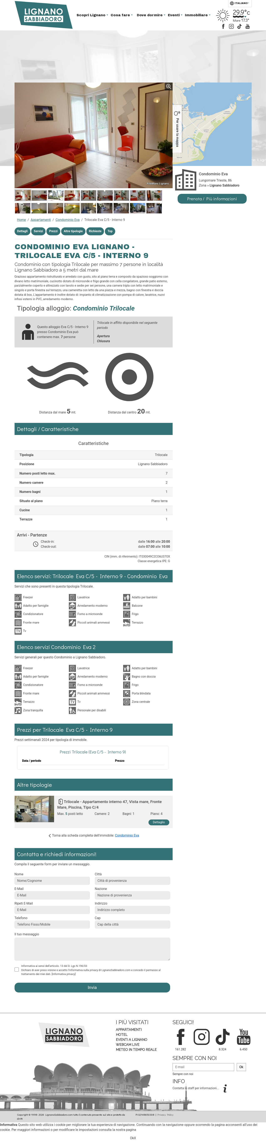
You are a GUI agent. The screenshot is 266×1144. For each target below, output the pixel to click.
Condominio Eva (68, 220)
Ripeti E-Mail (24, 903)
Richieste (95, 231)
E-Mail (19, 889)
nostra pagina (126, 1130)
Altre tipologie (73, 231)
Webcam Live (127, 1045)
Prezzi (53, 231)
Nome (19, 874)
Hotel (121, 1035)
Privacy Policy (165, 1114)
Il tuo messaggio (27, 934)
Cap (98, 918)
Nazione (101, 889)
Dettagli (22, 231)
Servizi (38, 231)
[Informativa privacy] (64, 974)
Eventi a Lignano (131, 1040)
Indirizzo (101, 903)
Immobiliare (197, 15)
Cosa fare (121, 15)
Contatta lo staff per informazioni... (196, 1088)
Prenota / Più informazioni (212, 199)
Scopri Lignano (91, 15)
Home (21, 220)
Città (98, 874)
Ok (241, 1067)
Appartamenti (41, 220)
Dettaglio (159, 822)
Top (110, 231)
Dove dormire (150, 15)
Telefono (21, 918)
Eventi (174, 15)
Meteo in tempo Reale (136, 1050)
